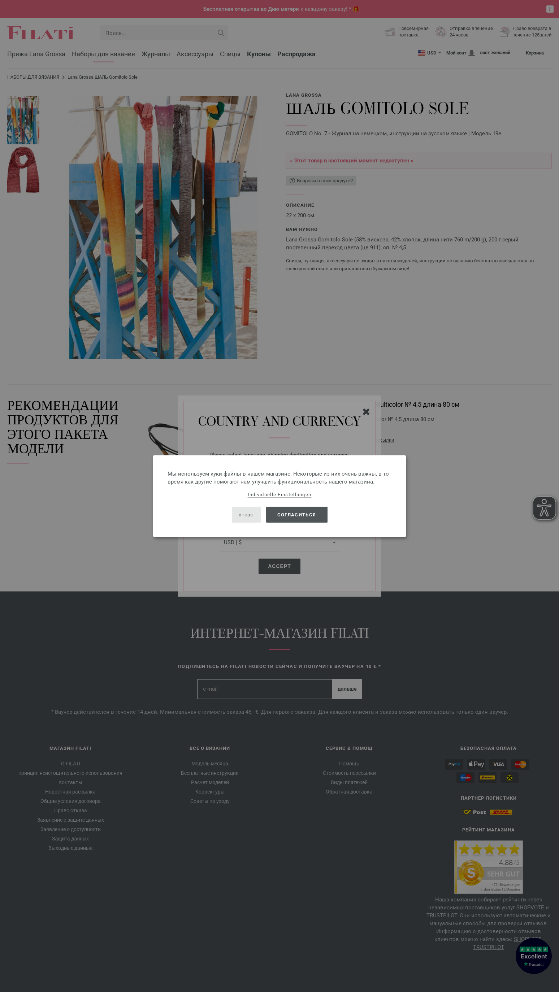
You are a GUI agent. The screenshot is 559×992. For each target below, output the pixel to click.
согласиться (296, 514)
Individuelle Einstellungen (280, 494)
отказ (246, 514)
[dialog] (279, 496)
